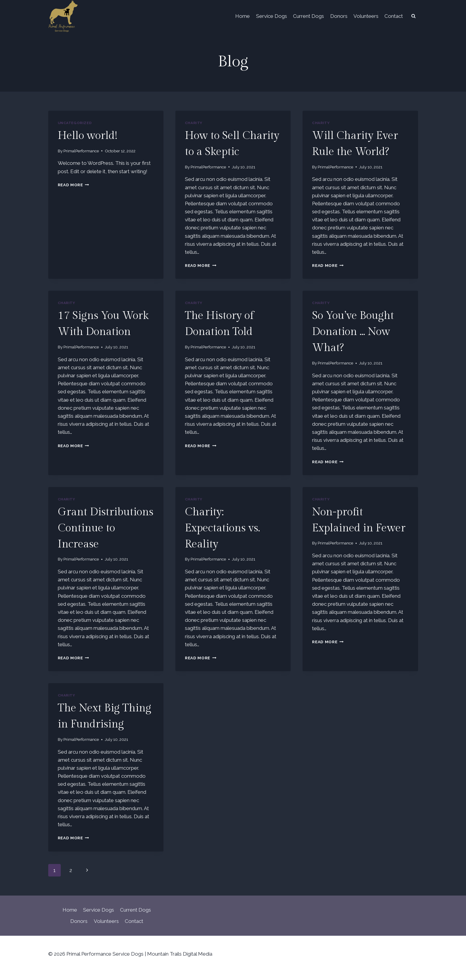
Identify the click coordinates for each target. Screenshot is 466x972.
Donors (338, 16)
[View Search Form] (413, 16)
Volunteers (365, 16)
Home (242, 16)
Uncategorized (75, 123)
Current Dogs (308, 16)
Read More (73, 184)
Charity (193, 123)
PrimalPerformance (81, 150)
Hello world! (87, 135)
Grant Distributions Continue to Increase (105, 528)
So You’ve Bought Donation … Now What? (353, 331)
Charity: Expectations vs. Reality (222, 528)
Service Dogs (271, 16)
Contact (393, 16)
